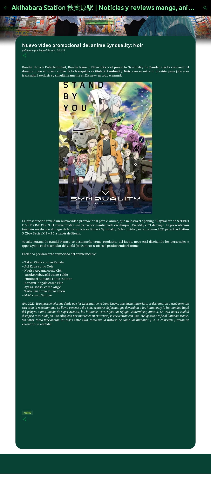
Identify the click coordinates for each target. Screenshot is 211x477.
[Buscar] (205, 8)
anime (27, 412)
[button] (24, 56)
